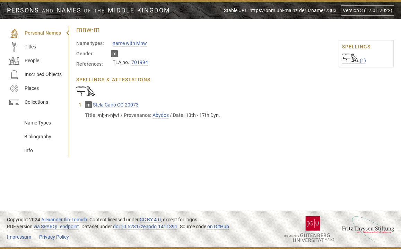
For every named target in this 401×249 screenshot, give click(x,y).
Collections (28, 102)
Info (28, 150)
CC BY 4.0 (150, 219)
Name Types (37, 123)
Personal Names (35, 33)
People (24, 61)
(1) (354, 60)
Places (24, 88)
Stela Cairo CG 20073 (116, 105)
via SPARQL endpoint (56, 226)
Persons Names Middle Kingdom (88, 10)
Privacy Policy (54, 237)
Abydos (160, 115)
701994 (139, 62)
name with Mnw (130, 43)
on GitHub (218, 226)
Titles (22, 47)
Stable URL (280, 10)
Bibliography (37, 136)
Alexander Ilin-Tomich (64, 219)
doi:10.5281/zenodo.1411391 (145, 226)
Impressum (19, 237)
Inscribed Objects (35, 75)
